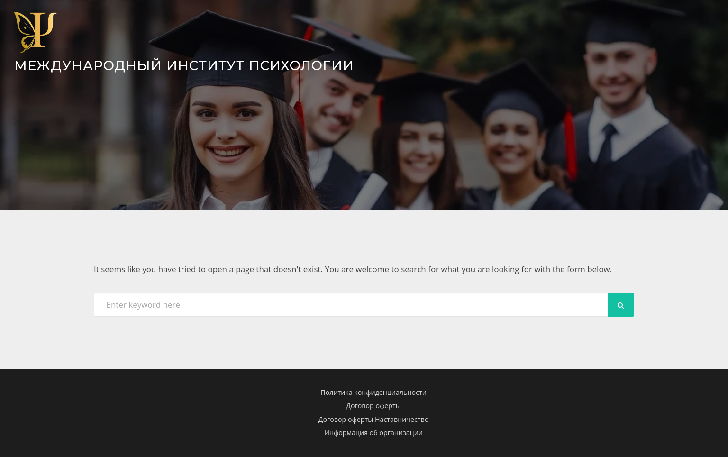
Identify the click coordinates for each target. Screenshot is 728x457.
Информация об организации (373, 432)
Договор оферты (373, 405)
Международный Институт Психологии (187, 65)
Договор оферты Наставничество (373, 419)
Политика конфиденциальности (373, 391)
